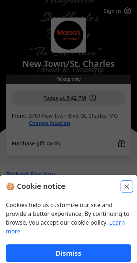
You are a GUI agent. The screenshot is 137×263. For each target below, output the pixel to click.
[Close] (127, 223)
